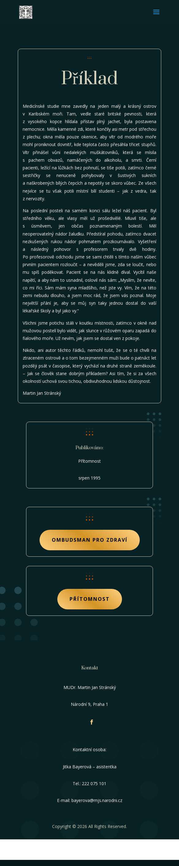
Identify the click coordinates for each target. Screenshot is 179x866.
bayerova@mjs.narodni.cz (96, 800)
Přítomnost (90, 599)
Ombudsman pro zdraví (90, 540)
